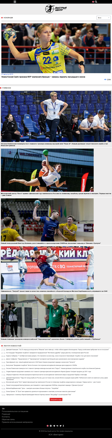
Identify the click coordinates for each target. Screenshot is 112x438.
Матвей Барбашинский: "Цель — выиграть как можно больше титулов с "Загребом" (32, 388)
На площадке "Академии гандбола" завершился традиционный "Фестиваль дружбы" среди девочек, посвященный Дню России (47, 353)
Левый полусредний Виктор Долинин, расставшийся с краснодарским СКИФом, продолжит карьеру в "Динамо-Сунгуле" (44, 385)
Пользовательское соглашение (15, 411)
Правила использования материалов (17, 422)
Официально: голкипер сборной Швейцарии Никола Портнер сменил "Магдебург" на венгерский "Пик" (38, 394)
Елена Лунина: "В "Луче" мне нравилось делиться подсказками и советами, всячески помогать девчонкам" (41, 391)
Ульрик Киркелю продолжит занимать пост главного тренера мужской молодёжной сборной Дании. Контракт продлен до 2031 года (48, 371)
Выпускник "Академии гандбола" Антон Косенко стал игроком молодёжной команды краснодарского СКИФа (41, 365)
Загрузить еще (56, 399)
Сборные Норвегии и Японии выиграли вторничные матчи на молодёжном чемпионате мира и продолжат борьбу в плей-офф (46, 374)
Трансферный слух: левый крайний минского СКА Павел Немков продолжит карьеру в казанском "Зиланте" (40, 362)
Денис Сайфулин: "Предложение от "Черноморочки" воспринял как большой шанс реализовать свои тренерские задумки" (45, 359)
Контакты (6, 417)
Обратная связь (8, 419)
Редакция (6, 414)
